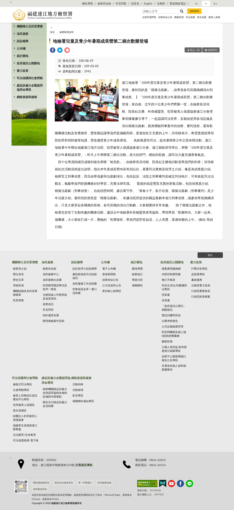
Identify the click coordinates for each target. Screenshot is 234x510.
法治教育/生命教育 (24, 434)
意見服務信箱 (104, 482)
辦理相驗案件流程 (53, 320)
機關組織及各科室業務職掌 (25, 292)
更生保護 (201, 17)
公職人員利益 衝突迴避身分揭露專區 (174, 348)
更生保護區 (20, 410)
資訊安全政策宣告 (63, 482)
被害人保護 (214, 17)
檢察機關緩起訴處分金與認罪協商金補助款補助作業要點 (55, 392)
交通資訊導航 (83, 465)
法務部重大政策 (200, 285)
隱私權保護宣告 (41, 482)
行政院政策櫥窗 (200, 296)
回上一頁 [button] (195, 49)
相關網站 (137, 285)
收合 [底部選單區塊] (210, 255)
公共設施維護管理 (172, 326)
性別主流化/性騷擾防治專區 (174, 287)
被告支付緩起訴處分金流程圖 (55, 403)
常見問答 (48, 309)
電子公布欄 (109, 268)
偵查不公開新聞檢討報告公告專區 (174, 358)
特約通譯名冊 (51, 315)
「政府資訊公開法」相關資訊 (174, 307)
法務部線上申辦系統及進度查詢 (55, 296)
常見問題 (121, 3)
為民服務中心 (51, 274)
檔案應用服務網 (171, 268)
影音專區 (77, 395)
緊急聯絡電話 (178, 3)
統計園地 (22, 55)
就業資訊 (48, 304)
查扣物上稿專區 (111, 290)
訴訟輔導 (22, 41)
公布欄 (21, 48)
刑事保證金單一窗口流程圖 (84, 290)
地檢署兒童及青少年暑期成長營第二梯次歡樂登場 (100, 41)
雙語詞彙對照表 (171, 315)
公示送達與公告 (111, 285)
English (148, 3)
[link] (52, 50)
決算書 (166, 300)
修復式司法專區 (22, 384)
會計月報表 (168, 279)
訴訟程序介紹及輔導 (84, 268)
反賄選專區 (198, 274)
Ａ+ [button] (215, 3)
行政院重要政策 (200, 290)
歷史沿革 (18, 279)
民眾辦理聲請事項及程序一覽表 (55, 287)
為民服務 (22, 33)
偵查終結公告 (165, 17)
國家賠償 (179, 17)
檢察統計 (137, 274)
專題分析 (137, 279)
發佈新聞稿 (109, 274)
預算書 (166, 294)
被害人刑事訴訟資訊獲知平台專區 (25, 397)
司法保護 (190, 17)
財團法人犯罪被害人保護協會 (25, 417)
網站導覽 (87, 3)
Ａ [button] (206, 3)
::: (11, 1)
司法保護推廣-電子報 (25, 440)
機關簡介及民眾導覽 (30, 26)
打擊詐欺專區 (199, 268)
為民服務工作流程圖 (84, 283)
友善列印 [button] (212, 49)
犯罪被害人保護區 (24, 404)
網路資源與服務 (27, 97)
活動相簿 (77, 389)
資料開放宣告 (40, 489)
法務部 (161, 3)
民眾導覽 (18, 300)
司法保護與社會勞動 (30, 78)
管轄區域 (18, 285)
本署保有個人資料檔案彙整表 (174, 367)
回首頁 (135, 3)
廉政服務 (196, 279)
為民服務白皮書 (52, 279)
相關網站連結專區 (83, 401)
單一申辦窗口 (85, 482)
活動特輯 (77, 384)
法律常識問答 (149, 17)
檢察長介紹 (20, 268)
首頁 (52, 32)
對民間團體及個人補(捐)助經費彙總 (174, 333)
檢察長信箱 (104, 3)
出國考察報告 (170, 320)
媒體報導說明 (66, 32)
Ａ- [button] (197, 3)
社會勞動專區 (21, 389)
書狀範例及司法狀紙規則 (84, 276)
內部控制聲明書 (171, 274)
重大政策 (22, 70)
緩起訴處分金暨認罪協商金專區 (30, 87)
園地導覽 (137, 268)
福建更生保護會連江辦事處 (25, 427)
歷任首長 (18, 274)
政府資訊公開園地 (28, 63)
